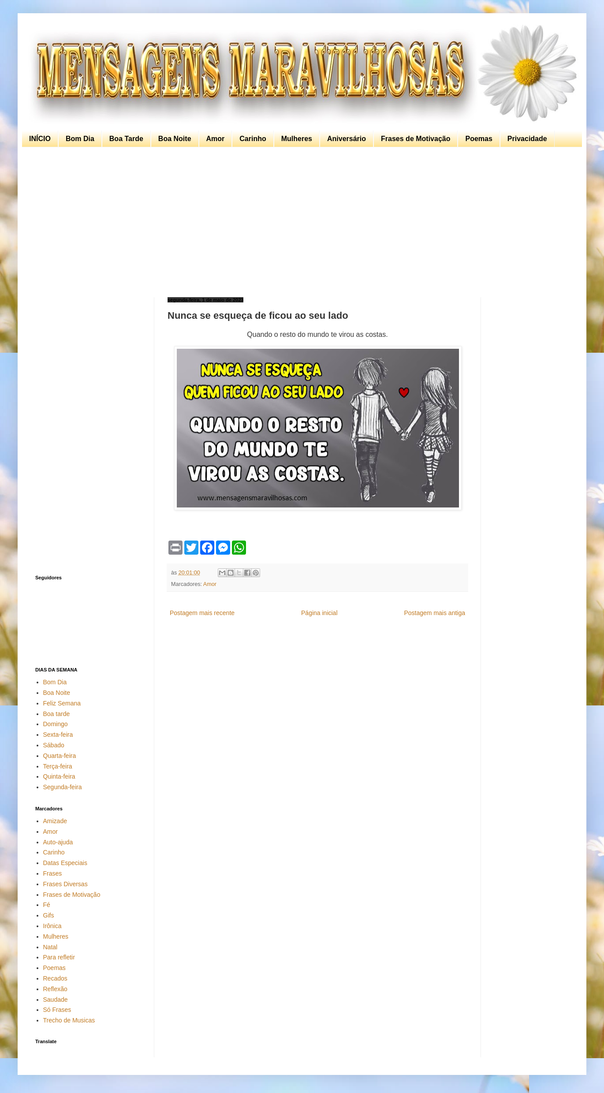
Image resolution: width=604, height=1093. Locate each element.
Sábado (53, 745)
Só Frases (57, 1009)
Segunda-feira (62, 787)
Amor (215, 138)
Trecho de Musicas (69, 1020)
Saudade (55, 999)
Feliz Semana (62, 703)
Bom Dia (80, 138)
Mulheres (296, 138)
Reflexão (55, 988)
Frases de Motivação (415, 138)
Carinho (252, 138)
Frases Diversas (65, 884)
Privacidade (527, 138)
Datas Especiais (65, 862)
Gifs (48, 915)
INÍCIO (40, 138)
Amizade (55, 820)
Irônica (52, 925)
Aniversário (346, 138)
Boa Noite (174, 138)
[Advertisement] (299, 222)
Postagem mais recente (202, 612)
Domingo (55, 723)
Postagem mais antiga (434, 612)
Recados (55, 978)
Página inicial (319, 612)
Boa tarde (56, 713)
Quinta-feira (59, 776)
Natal (50, 947)
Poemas (478, 138)
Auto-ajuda (58, 842)
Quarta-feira (59, 755)
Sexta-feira (58, 734)
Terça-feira (57, 766)
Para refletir (59, 957)
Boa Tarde (126, 138)
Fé (46, 904)
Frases (52, 873)
